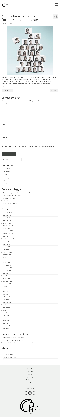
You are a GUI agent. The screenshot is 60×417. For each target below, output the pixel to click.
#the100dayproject (9, 201)
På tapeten (10, 23)
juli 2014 (5, 310)
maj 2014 (6, 315)
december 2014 (8, 299)
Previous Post (7, 90)
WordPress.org (8, 360)
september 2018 (8, 239)
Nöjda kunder (30, 380)
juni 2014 (6, 313)
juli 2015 (5, 286)
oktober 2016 (7, 270)
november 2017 (8, 252)
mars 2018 (6, 241)
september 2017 (8, 257)
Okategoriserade (9, 178)
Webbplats (4, 137)
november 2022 (8, 225)
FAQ (30, 382)
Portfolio (30, 371)
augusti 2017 (7, 260)
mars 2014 (6, 320)
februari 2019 (7, 236)
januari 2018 (7, 247)
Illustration (7, 171)
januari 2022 (7, 228)
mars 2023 (6, 218)
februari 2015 (7, 297)
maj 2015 (6, 291)
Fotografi (7, 168)
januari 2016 (6, 278)
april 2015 (6, 294)
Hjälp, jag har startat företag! (12, 195)
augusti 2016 (7, 273)
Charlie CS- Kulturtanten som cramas (15, 343)
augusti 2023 (7, 215)
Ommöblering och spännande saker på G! (16, 193)
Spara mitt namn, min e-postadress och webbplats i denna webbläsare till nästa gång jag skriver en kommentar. (28, 147)
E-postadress (6, 131)
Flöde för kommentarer (10, 357)
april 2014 (6, 318)
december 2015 (8, 281)
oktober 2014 (7, 302)
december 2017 (8, 249)
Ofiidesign (6, 340)
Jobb (5, 175)
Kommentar (5, 103)
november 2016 (8, 268)
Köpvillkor (30, 377)
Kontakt (30, 369)
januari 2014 (7, 326)
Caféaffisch (20, 337)
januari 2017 (6, 262)
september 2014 (8, 305)
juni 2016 (5, 276)
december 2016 (8, 265)
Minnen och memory (10, 203)
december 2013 (8, 328)
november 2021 (8, 233)
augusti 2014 (7, 307)
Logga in (6, 352)
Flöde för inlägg (8, 354)
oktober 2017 (7, 255)
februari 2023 (7, 220)
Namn (3, 124)
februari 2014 (7, 323)
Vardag (6, 184)
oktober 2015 (7, 284)
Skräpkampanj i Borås (10, 198)
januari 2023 (7, 223)
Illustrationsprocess (18, 340)
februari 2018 (7, 244)
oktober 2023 (7, 212)
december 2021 (8, 231)
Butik (30, 374)
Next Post (54, 90)
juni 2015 (5, 289)
